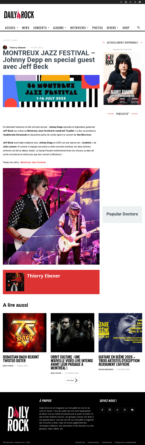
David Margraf (106, 369)
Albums (59, 28)
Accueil (11, 28)
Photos (97, 28)
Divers (113, 28)
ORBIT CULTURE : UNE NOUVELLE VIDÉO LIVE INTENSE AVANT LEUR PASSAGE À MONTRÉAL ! (72, 362)
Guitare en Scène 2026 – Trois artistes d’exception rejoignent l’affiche (119, 360)
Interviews (79, 28)
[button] (138, 28)
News (25, 28)
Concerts (41, 28)
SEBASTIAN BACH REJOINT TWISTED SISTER (21, 358)
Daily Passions (93, 442)
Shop (126, 28)
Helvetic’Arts (80, 442)
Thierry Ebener (17, 48)
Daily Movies (107, 442)
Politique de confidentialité (125, 442)
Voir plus (72, 380)
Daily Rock (8, 365)
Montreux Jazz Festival (33, 162)
